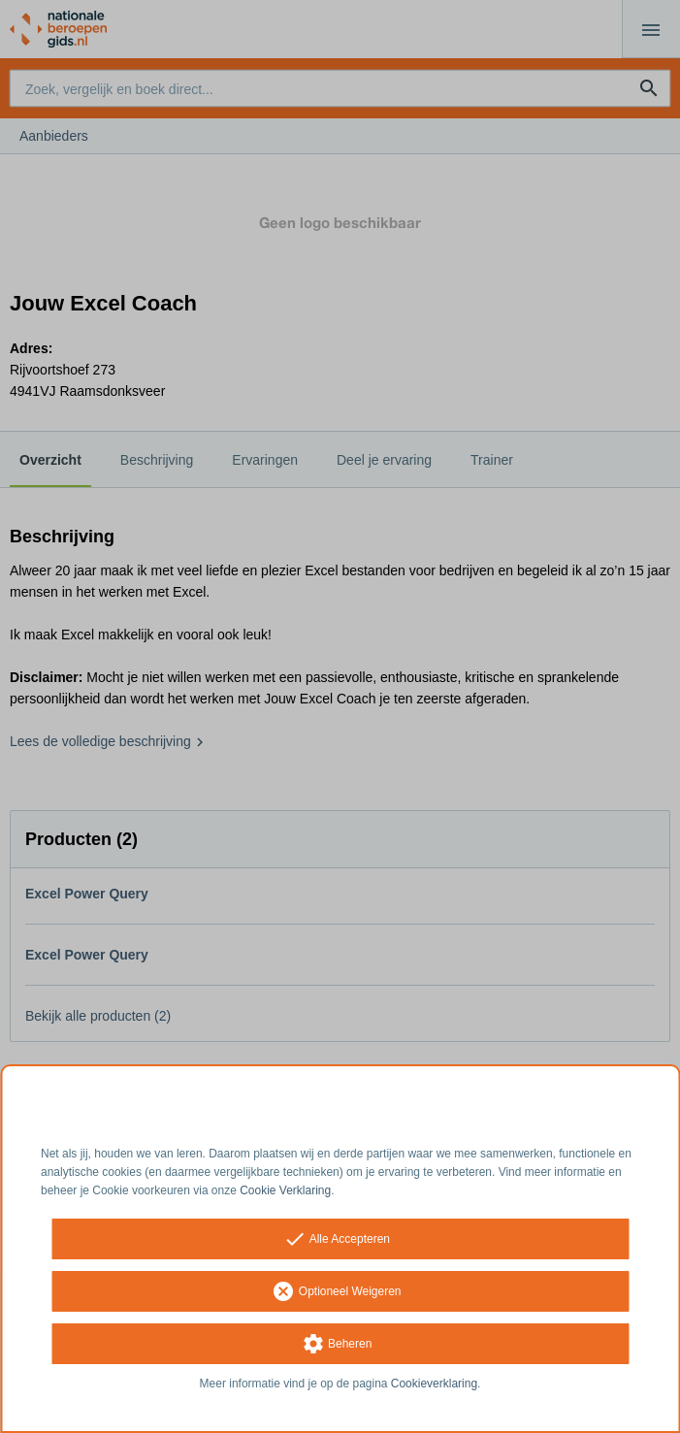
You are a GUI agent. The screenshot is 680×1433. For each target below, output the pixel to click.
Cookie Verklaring (285, 1190)
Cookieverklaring (434, 1383)
